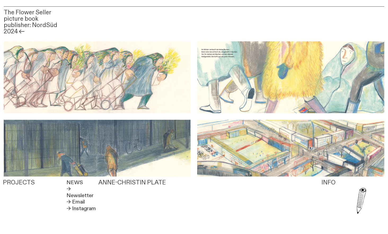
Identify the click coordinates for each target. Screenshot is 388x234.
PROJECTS (19, 183)
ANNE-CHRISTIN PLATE (132, 183)
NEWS (75, 182)
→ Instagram (81, 208)
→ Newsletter (80, 192)
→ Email (76, 201)
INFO (328, 183)
